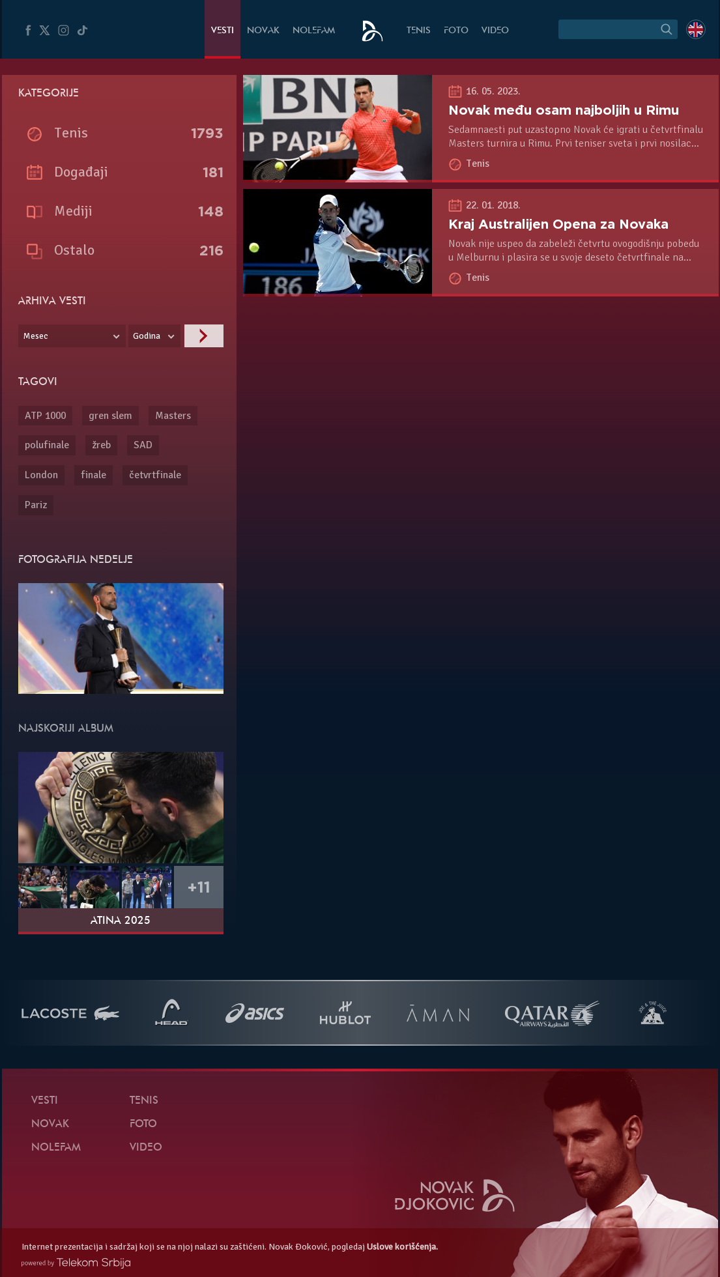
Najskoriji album (65, 729)
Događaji (81, 171)
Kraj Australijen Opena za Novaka (558, 224)
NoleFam (314, 31)
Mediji (73, 211)
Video (495, 31)
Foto (456, 31)
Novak (263, 31)
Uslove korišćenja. (402, 1246)
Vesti (222, 31)
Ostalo (74, 250)
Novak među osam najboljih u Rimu (563, 110)
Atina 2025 (121, 921)
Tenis (419, 31)
